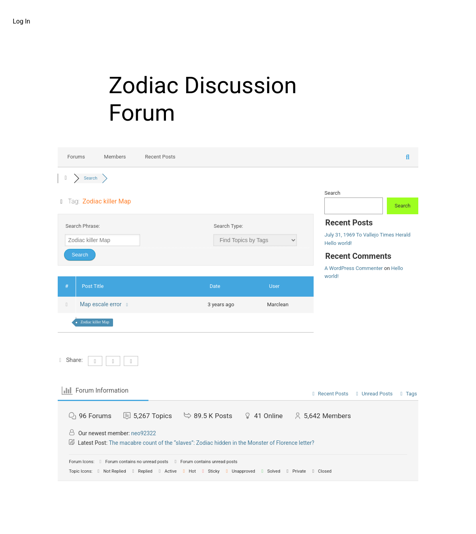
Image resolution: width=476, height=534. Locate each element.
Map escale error (105, 304)
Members (115, 157)
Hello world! (338, 243)
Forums (76, 157)
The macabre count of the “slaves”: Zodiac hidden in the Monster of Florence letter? (211, 443)
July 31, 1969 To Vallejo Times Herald (367, 235)
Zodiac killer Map (94, 322)
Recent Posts (160, 157)
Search (332, 193)
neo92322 (143, 433)
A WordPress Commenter (353, 268)
